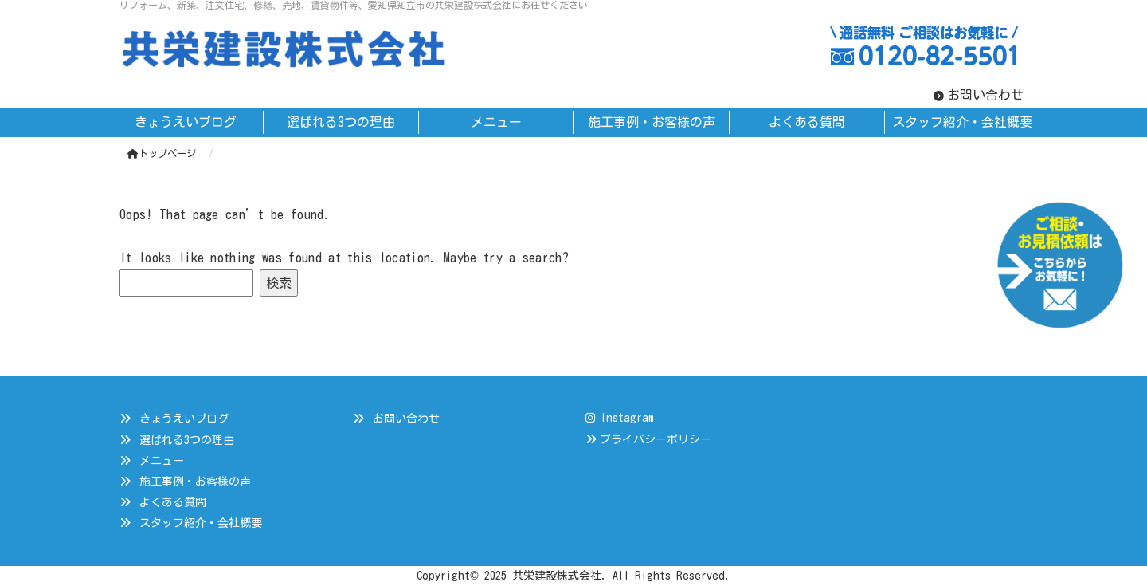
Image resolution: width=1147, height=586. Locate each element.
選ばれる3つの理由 (186, 440)
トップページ (161, 153)
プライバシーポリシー (655, 439)
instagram (619, 417)
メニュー (161, 460)
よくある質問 (172, 502)
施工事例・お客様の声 (195, 481)
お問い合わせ (985, 94)
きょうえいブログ (184, 418)
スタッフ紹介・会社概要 (200, 523)
